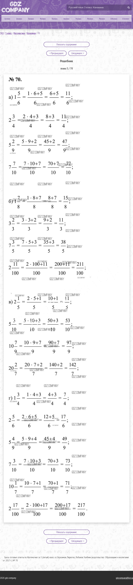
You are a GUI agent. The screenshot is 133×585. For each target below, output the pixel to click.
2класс (19, 18)
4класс (43, 18)
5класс (54, 18)
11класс (125, 18)
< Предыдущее (56, 53)
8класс (90, 18)
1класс (7, 18)
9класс (102, 18)
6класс (66, 18)
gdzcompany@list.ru (124, 577)
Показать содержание (66, 44)
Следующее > (77, 53)
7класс (78, 18)
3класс (31, 18)
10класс (113, 18)
